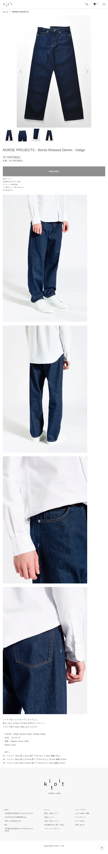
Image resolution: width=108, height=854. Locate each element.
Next (87, 71)
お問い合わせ (80, 825)
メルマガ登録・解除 (82, 813)
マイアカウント (80, 817)
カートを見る (80, 821)
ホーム (5, 12)
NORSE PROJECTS (20, 12)
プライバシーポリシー (52, 828)
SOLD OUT (54, 171)
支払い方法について (51, 821)
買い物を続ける (8, 190)
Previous (21, 71)
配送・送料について (51, 813)
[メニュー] (104, 4)
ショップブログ (80, 809)
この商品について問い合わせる (13, 187)
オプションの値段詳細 (10, 184)
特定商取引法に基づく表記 (12, 181)
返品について (7, 179)
